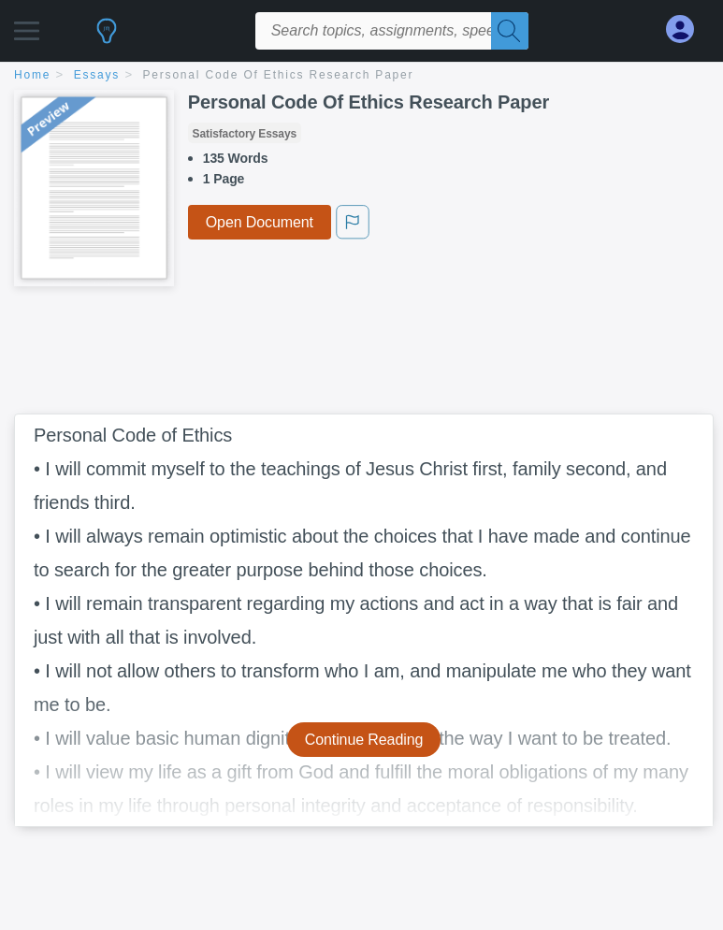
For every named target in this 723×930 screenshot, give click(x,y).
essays (97, 74)
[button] (26, 26)
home (32, 74)
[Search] (509, 31)
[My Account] (687, 29)
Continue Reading (364, 740)
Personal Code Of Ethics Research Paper (278, 74)
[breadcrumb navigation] (361, 76)
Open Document (259, 222)
